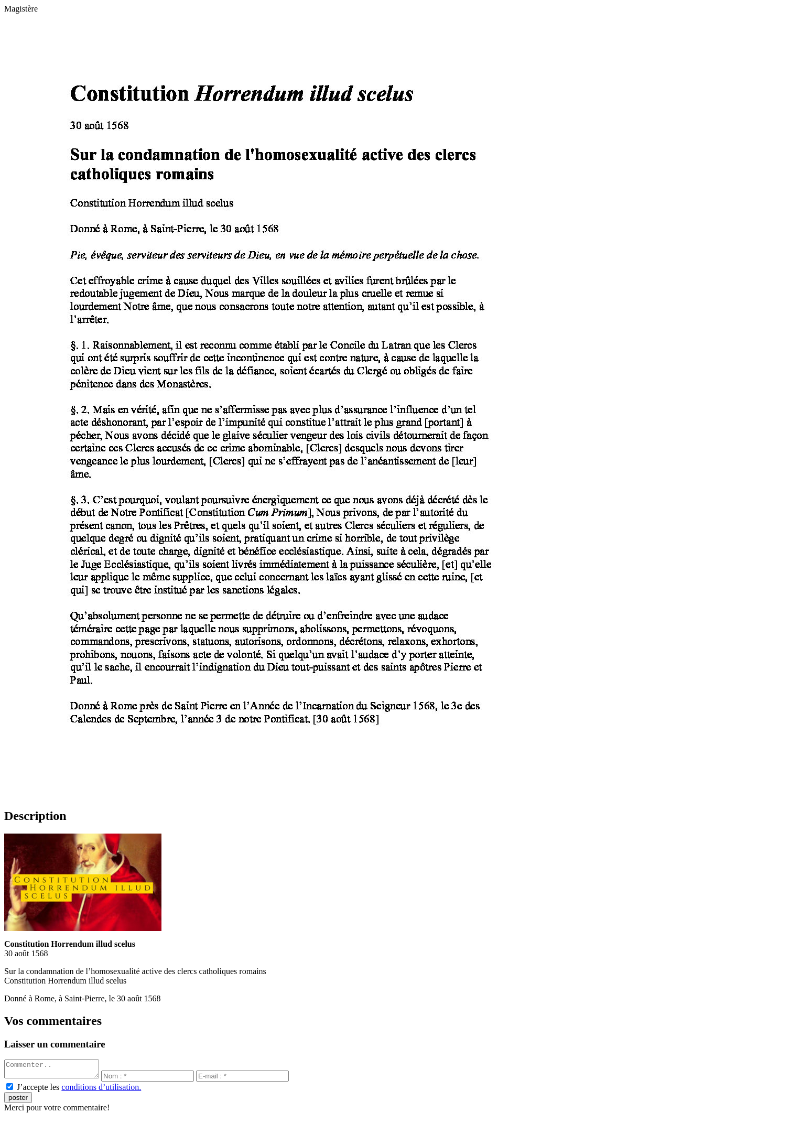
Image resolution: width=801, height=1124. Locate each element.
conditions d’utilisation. (101, 1090)
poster (18, 1101)
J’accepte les (79, 1090)
